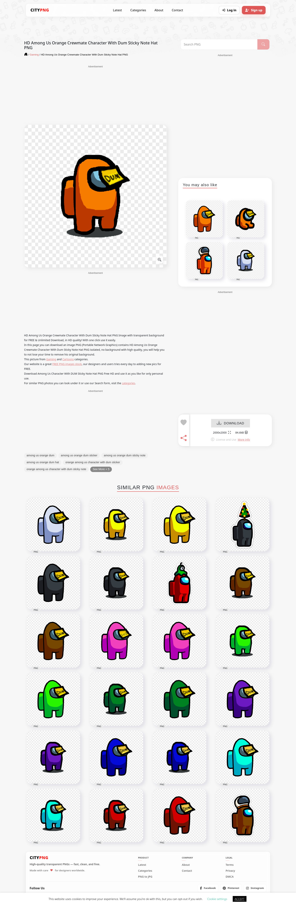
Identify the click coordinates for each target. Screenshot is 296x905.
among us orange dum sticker (79, 455)
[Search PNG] (219, 44)
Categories (138, 10)
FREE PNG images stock (67, 364)
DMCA (230, 876)
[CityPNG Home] (39, 10)
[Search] (263, 44)
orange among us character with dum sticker (92, 462)
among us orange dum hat (43, 462)
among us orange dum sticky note (125, 455)
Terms (230, 865)
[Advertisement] (95, 95)
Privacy (230, 870)
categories (128, 383)
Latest (117, 10)
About (159, 10)
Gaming (51, 359)
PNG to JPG (145, 876)
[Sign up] (254, 10)
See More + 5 (101, 469)
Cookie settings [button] (217, 899)
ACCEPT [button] (240, 899)
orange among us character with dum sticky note (56, 469)
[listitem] (208, 888)
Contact (177, 10)
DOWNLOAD (230, 423)
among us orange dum (40, 455)
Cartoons (68, 359)
